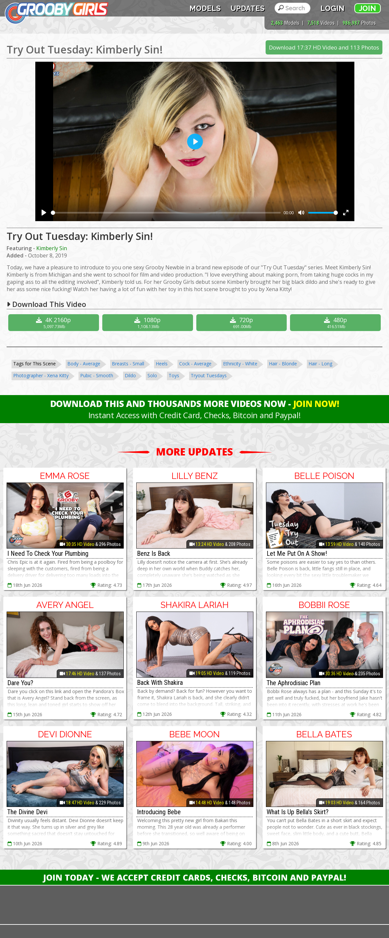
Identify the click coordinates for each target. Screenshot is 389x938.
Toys (174, 375)
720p (242, 322)
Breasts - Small (128, 363)
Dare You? (20, 683)
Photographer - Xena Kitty (41, 375)
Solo (152, 375)
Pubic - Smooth (96, 375)
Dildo (130, 375)
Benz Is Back (153, 553)
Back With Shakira (160, 683)
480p (336, 322)
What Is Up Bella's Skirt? (298, 812)
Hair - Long (320, 363)
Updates (248, 8)
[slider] (166, 213)
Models (205, 8)
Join (367, 8)
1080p (148, 322)
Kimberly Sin (51, 248)
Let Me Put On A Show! (297, 553)
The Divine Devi (27, 812)
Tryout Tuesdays (209, 375)
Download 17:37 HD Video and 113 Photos (324, 47)
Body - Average (83, 363)
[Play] (44, 212)
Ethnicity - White (240, 363)
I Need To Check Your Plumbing (47, 553)
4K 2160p (54, 322)
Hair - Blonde (283, 363)
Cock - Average (195, 363)
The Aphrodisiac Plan (293, 683)
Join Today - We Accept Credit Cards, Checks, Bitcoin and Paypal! (194, 877)
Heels (162, 363)
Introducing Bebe (159, 812)
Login (332, 8)
